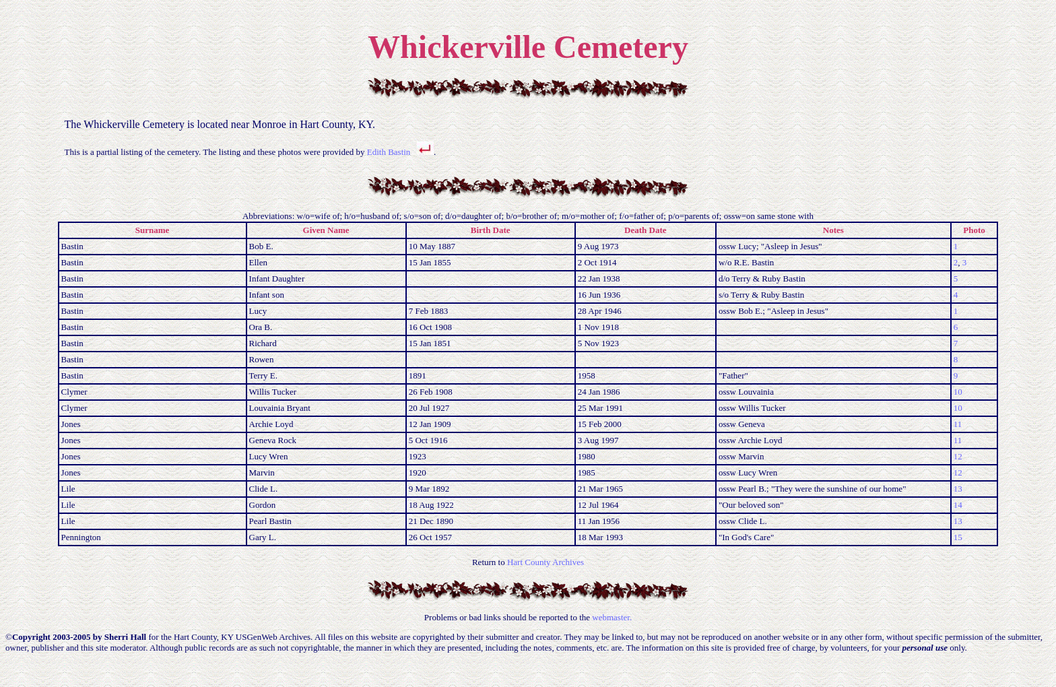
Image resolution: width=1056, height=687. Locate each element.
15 (958, 537)
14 (958, 505)
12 (958, 456)
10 (958, 392)
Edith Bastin (389, 152)
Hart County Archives (545, 562)
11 (958, 424)
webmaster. (612, 617)
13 (958, 489)
